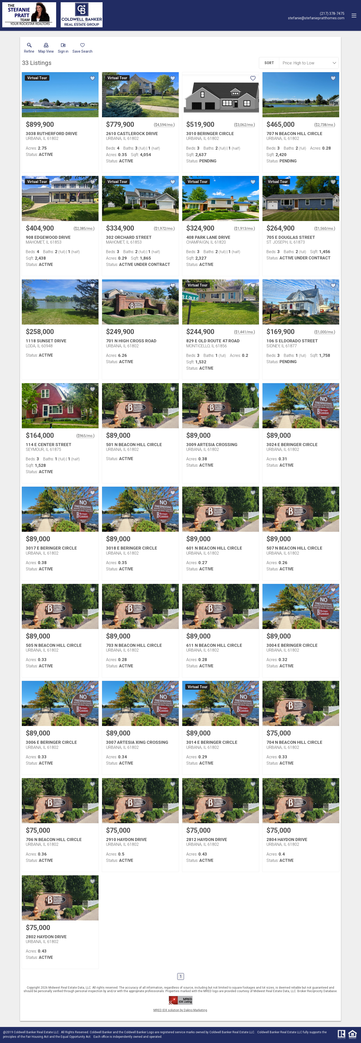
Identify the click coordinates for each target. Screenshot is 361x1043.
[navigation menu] (354, 16)
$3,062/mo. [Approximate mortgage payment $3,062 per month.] (244, 125)
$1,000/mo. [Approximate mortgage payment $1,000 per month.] (325, 332)
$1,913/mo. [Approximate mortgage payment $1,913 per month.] (244, 229)
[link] (29, 49)
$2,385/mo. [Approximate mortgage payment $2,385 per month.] (84, 229)
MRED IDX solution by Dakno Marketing (180, 1010)
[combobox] (307, 62)
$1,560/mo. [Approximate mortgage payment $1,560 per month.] (325, 229)
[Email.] (316, 18)
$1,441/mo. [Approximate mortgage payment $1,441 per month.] (244, 332)
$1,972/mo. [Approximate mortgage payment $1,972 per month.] (164, 229)
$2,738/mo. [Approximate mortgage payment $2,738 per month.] (325, 125)
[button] (46, 49)
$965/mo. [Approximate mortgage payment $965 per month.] (85, 436)
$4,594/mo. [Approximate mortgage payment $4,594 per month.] (164, 125)
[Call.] (316, 13)
